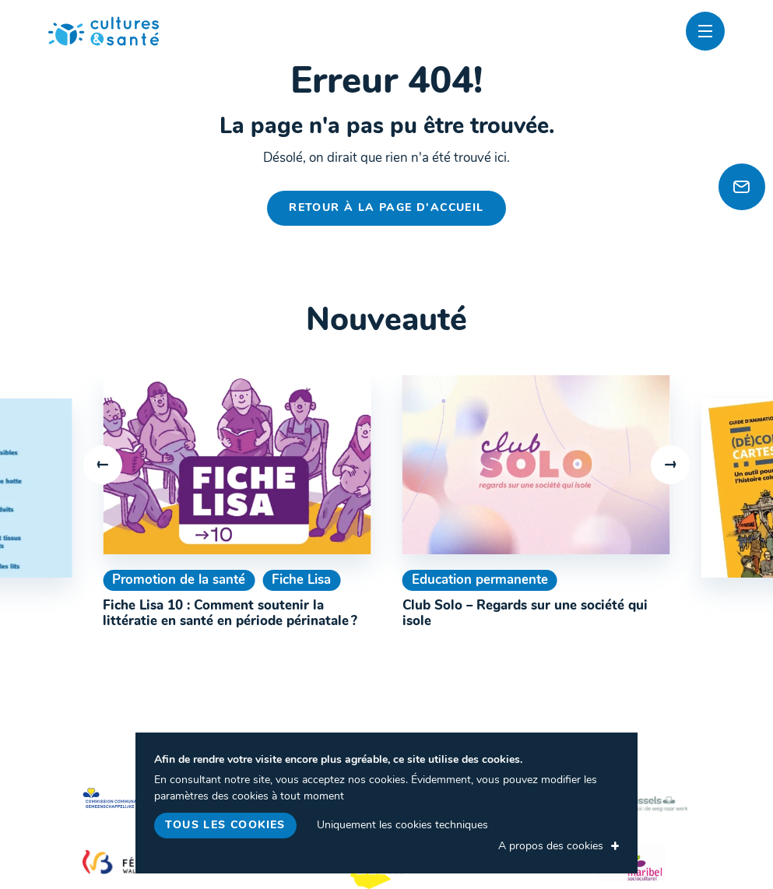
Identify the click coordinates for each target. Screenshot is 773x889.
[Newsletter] (742, 186)
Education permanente (480, 580)
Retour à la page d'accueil (386, 208)
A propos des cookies (550, 846)
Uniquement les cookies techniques (402, 825)
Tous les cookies (225, 825)
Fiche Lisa (301, 580)
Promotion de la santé (178, 580)
